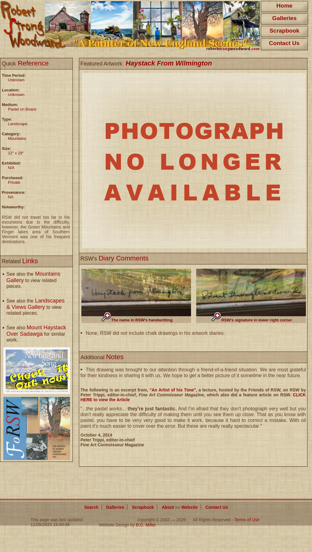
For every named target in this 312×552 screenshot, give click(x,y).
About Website (180, 507)
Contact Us (284, 43)
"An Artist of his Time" (173, 389)
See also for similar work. (36, 333)
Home (284, 5)
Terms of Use (247, 519)
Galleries (284, 18)
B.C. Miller (146, 524)
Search (91, 507)
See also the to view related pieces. (33, 280)
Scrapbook (284, 30)
